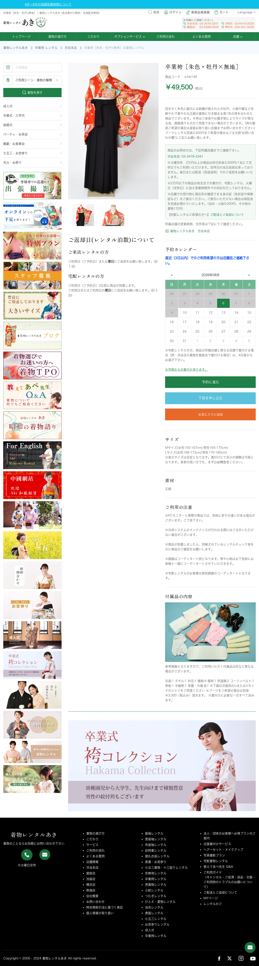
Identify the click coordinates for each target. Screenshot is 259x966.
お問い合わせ (95, 901)
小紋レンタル (154, 890)
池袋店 (90, 878)
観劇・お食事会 (32, 143)
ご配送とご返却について (227, 214)
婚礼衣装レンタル (157, 856)
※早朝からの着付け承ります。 (186, 369)
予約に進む (210, 382)
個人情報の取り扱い (100, 913)
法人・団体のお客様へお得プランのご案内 (230, 836)
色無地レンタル (155, 873)
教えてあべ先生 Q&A (218, 866)
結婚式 (32, 124)
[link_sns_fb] (219, 958)
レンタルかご (213, 903)
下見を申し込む (210, 398)
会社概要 (92, 896)
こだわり (93, 36)
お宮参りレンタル (157, 924)
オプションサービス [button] (129, 36)
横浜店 (90, 884)
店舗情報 (92, 861)
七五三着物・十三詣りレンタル (166, 867)
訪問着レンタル (155, 850)
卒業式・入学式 (32, 115)
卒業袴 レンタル (46, 47)
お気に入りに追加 (210, 414)
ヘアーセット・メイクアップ (223, 849)
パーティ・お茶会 (32, 134)
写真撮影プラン (214, 855)
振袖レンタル (154, 833)
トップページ (21, 36)
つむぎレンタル (155, 896)
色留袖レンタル (155, 844)
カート (221, 12)
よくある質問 (201, 36)
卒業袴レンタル (155, 878)
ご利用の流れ (165, 36)
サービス (92, 844)
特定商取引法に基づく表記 (104, 907)
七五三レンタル (155, 918)
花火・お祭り (32, 162)
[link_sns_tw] (229, 958)
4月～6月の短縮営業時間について (48, 4)
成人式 (32, 106)
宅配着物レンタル (216, 861)
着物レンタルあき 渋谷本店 (187, 231)
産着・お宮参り (155, 861)
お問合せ (223, 462)
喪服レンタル (154, 913)
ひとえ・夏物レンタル (160, 901)
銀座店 (90, 873)
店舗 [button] (237, 36)
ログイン (172, 12)
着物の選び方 (57, 36)
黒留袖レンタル (155, 839)
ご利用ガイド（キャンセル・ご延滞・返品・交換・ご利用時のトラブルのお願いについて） (230, 879)
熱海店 (90, 890)
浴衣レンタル (154, 907)
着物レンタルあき (15, 47)
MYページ (211, 898)
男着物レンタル (155, 884)
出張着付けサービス (217, 843)
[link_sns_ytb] (253, 958)
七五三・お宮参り (32, 153)
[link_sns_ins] (240, 958)
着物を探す (32, 93)
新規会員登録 (198, 12)
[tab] (83, 215)
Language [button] (247, 12)
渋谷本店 (71, 47)
